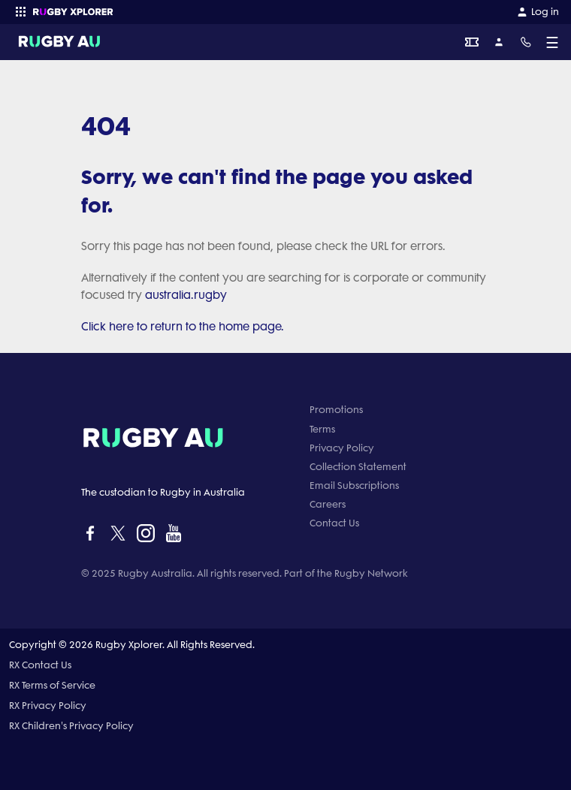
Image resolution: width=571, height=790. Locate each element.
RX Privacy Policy (47, 705)
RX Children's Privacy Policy (71, 725)
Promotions (336, 409)
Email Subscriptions (354, 485)
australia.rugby (186, 295)
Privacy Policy (342, 448)
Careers (328, 504)
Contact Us (334, 523)
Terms (322, 429)
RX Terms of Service (52, 685)
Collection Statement (358, 466)
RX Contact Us (40, 665)
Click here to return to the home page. (182, 326)
